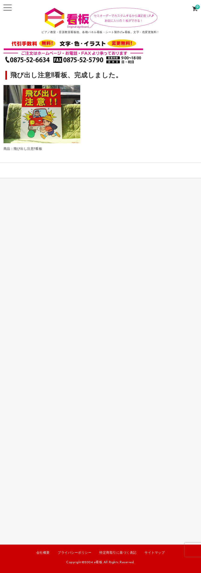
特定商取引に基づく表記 (118, 553)
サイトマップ (154, 553)
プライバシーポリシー (74, 553)
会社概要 (43, 553)
